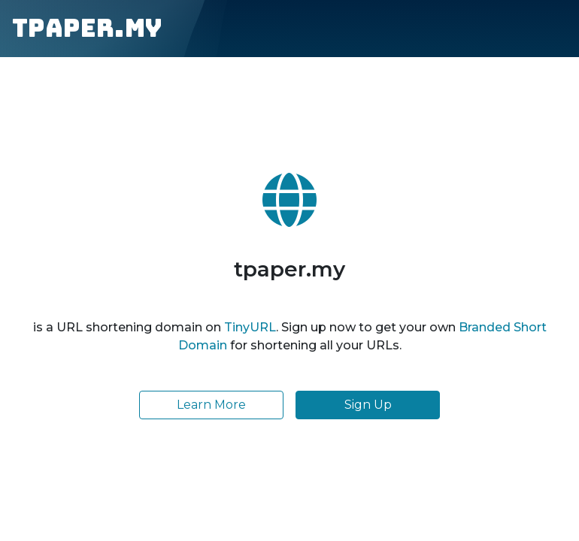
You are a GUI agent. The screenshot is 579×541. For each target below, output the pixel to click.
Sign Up (368, 404)
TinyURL (250, 327)
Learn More (211, 404)
